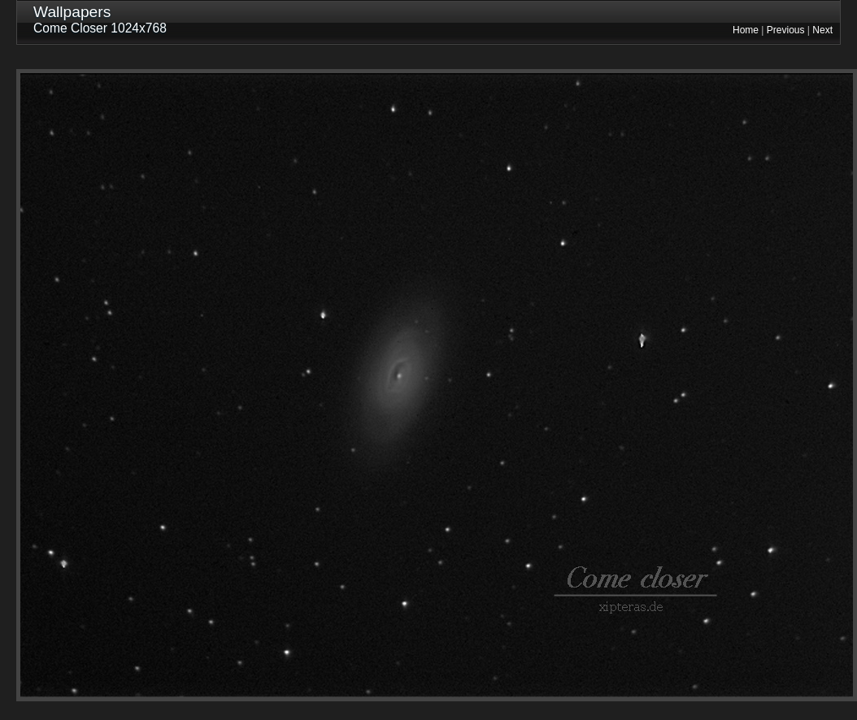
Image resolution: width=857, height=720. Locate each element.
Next (822, 30)
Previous (786, 30)
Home (746, 30)
